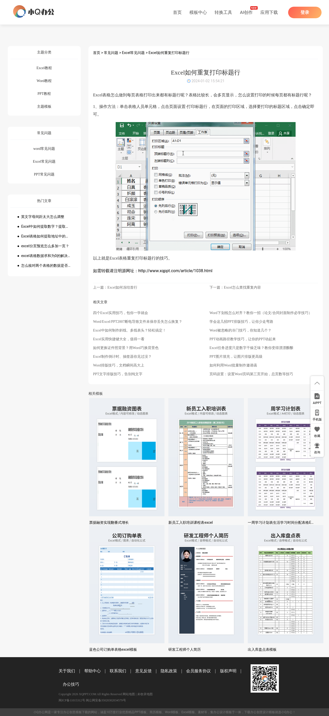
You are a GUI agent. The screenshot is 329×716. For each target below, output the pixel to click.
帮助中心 (92, 671)
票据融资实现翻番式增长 (109, 522)
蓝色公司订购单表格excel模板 (113, 649)
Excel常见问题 (133, 53)
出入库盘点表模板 (262, 649)
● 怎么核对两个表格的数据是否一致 (44, 265)
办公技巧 (71, 684)
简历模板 (156, 712)
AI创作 (246, 12)
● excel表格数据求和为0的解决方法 (44, 256)
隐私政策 (169, 671)
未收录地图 (145, 694)
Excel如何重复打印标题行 (169, 53)
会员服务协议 (198, 671)
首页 (177, 12)
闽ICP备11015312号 (72, 700)
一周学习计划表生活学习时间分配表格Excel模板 (286, 522)
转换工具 (223, 12)
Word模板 (171, 712)
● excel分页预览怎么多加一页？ (43, 246)
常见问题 (111, 53)
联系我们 (118, 671)
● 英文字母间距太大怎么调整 (40, 217)
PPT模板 (140, 712)
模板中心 (198, 12)
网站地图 (129, 694)
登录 (304, 12)
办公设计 (219, 712)
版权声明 (228, 671)
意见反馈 (143, 671)
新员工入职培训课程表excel (190, 522)
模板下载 (82, 712)
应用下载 (269, 12)
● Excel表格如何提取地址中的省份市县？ (44, 236)
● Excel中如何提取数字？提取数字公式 (44, 226)
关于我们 (67, 671)
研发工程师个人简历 (184, 649)
